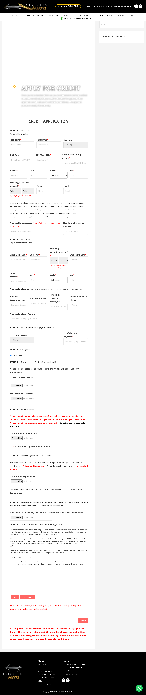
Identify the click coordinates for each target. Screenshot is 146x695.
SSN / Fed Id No (43, 155)
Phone (40, 186)
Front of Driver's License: (21, 377)
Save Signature (27, 597)
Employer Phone (78, 254)
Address (14, 170)
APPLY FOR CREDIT (34, 15)
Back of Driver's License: (21, 393)
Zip (72, 170)
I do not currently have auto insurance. (30, 446)
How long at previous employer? (55, 298)
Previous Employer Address (22, 314)
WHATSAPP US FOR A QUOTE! (76, 18)
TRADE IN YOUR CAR (58, 15)
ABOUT (121, 15)
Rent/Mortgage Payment (71, 335)
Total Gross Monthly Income (71, 156)
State (53, 170)
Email (66, 186)
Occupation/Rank (18, 254)
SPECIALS (16, 15)
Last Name (42, 139)
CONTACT (134, 15)
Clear (15, 597)
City (32, 170)
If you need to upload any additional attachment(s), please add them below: (46, 512)
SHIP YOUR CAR (81, 15)
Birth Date (15, 155)
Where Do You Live (19, 335)
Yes (19, 355)
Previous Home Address (35, 225)
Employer (35, 254)
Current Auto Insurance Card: (24, 433)
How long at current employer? (59, 252)
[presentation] (28, 620)
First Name (15, 139)
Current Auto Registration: (23, 476)
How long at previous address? (73, 225)
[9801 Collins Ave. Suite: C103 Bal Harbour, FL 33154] (117, 671)
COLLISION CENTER (103, 15)
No (13, 355)
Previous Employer (38, 298)
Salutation (68, 140)
